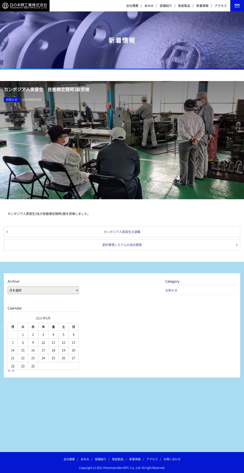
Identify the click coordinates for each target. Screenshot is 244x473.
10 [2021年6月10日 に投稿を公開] (43, 342)
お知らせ (11, 99)
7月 (13, 371)
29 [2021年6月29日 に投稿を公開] (23, 365)
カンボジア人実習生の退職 (122, 231)
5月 (9, 371)
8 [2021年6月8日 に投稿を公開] (23, 342)
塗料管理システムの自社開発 (122, 244)
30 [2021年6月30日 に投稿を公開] (33, 365)
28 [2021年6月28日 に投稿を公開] (12, 365)
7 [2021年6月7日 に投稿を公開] (13, 342)
